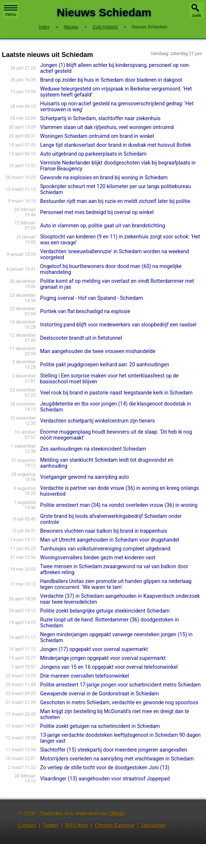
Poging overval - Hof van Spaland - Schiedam (91, 298)
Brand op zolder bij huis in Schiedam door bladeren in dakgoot (111, 80)
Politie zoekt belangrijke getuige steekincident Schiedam (105, 611)
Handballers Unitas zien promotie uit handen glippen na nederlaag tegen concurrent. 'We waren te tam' (115, 584)
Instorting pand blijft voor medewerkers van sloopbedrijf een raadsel (118, 325)
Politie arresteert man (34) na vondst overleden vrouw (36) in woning (118, 505)
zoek (196, 15)
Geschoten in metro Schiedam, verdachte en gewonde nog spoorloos (119, 702)
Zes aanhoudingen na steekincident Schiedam (93, 449)
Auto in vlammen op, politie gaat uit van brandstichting (102, 225)
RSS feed (76, 825)
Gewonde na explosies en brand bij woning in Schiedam (103, 177)
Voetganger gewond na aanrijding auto (84, 477)
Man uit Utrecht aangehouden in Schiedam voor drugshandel (109, 540)
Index (44, 27)
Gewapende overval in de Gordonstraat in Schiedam (99, 693)
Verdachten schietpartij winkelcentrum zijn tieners (97, 421)
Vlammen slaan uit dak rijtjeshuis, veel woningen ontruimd (106, 127)
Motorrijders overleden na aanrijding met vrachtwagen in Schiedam (117, 759)
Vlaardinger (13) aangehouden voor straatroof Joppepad (105, 779)
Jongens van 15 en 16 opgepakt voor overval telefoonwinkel (108, 667)
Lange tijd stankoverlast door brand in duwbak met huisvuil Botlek (115, 145)
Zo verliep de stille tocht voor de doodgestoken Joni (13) (104, 767)
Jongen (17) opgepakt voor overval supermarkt (94, 649)
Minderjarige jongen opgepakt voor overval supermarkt (103, 658)
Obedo (117, 814)
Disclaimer (154, 825)
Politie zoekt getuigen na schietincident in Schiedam (100, 726)
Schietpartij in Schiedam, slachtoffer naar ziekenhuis (100, 118)
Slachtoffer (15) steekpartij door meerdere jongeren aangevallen (113, 750)
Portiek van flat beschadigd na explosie (85, 311)
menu (10, 11)
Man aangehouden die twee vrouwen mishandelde (97, 351)
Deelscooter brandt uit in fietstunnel (81, 338)
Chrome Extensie (114, 825)
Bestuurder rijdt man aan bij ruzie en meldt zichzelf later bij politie (115, 201)
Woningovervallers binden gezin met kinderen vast (97, 557)
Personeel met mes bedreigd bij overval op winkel (96, 212)
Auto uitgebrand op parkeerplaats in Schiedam (93, 154)
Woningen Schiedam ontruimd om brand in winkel (97, 136)
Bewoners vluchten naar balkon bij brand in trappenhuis (103, 531)
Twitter (50, 825)
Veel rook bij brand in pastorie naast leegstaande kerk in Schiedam (116, 393)
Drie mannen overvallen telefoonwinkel (84, 676)
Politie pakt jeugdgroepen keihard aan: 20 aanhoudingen (104, 364)
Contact (27, 825)
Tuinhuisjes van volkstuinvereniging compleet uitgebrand (105, 549)
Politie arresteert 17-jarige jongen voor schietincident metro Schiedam (120, 685)
